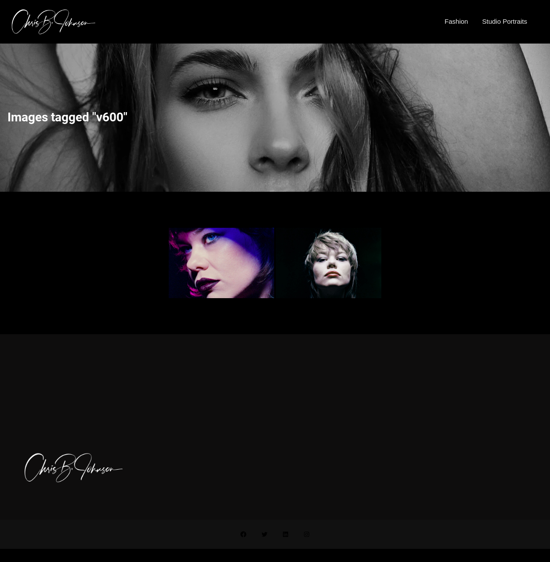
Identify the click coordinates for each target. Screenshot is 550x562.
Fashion (456, 21)
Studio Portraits (504, 21)
